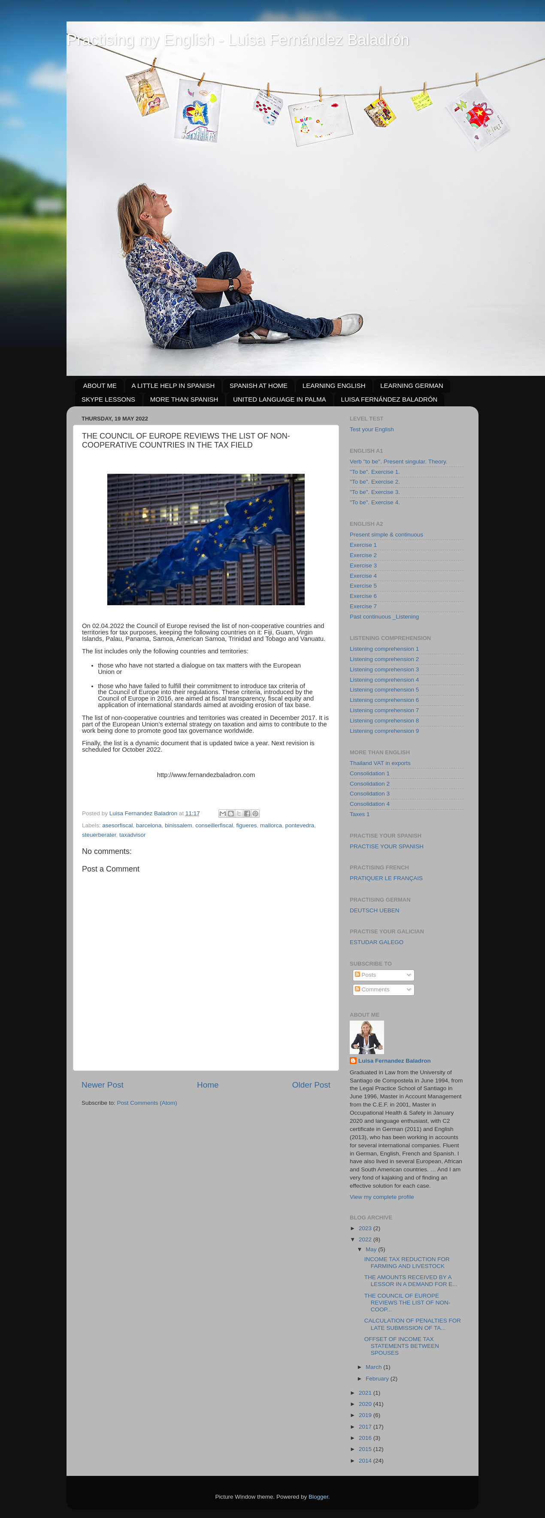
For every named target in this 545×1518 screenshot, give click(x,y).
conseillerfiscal (214, 825)
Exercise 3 (363, 565)
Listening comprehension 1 (384, 649)
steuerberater (99, 835)
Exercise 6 (363, 596)
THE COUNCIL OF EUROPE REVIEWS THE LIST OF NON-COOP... (407, 1302)
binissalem (178, 825)
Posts (365, 975)
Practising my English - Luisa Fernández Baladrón (238, 40)
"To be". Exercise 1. (375, 472)
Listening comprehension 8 (384, 720)
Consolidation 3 (370, 793)
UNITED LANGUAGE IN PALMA (279, 399)
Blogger (318, 1497)
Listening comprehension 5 (384, 689)
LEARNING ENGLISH (334, 385)
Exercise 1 (363, 545)
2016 (366, 1438)
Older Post (311, 1084)
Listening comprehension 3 (384, 669)
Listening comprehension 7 (384, 710)
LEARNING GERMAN (411, 385)
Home (207, 1084)
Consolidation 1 (370, 773)
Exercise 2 (363, 555)
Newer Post (103, 1084)
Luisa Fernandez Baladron (394, 1061)
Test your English (372, 429)
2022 (366, 1239)
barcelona (148, 825)
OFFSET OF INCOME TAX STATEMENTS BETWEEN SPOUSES (401, 1346)
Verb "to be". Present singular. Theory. (398, 461)
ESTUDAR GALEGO (376, 942)
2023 (366, 1228)
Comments (372, 989)
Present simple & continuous (386, 534)
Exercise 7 (363, 606)
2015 (366, 1449)
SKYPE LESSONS (108, 399)
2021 (366, 1393)
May (372, 1249)
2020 (366, 1404)
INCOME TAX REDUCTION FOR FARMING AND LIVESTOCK (407, 1262)
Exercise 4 (363, 576)
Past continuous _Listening (384, 616)
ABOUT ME (100, 385)
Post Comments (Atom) (147, 1103)
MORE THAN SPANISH (184, 399)
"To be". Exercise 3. (375, 492)
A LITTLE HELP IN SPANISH (173, 385)
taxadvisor (132, 835)
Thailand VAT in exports (380, 763)
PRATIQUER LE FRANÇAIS (386, 878)
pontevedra (300, 825)
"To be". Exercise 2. (375, 482)
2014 (366, 1460)
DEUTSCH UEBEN (375, 910)
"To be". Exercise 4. (375, 502)
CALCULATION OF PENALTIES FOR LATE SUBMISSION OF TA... (412, 1324)
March (374, 1367)
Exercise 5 (363, 585)
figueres (246, 825)
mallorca (271, 825)
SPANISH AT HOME (259, 385)
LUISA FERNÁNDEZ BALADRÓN (389, 399)
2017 (366, 1427)
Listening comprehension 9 (384, 731)
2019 (366, 1415)
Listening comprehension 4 (384, 680)
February (378, 1378)
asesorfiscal (117, 825)
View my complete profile (382, 1197)
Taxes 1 (360, 814)
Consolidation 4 (370, 804)
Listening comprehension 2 (384, 659)
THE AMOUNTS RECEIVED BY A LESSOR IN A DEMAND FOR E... (410, 1280)
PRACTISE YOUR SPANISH (387, 846)
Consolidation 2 (370, 783)
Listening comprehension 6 (384, 700)
